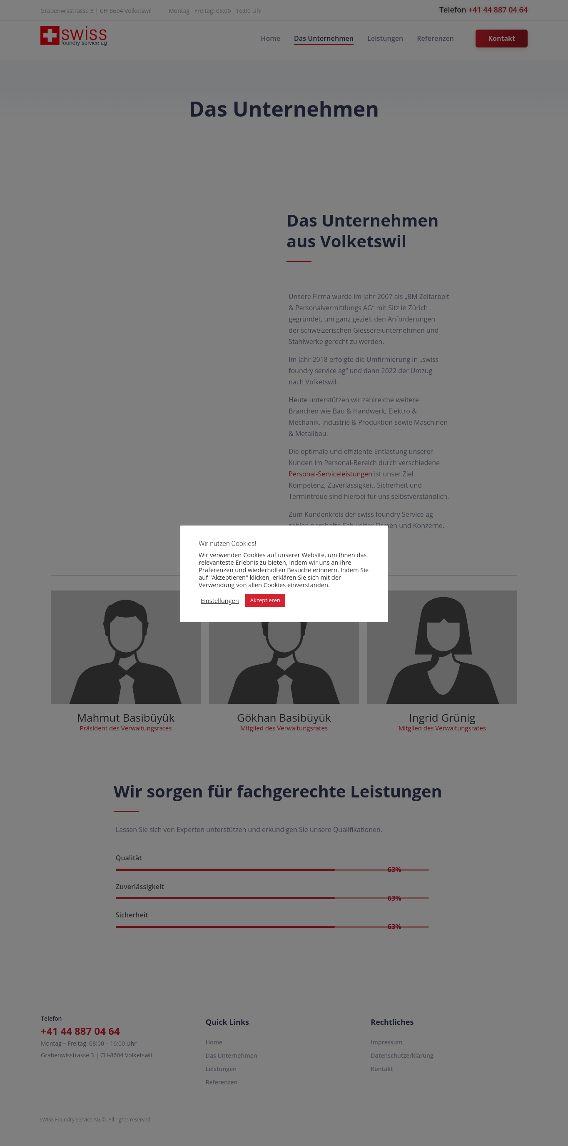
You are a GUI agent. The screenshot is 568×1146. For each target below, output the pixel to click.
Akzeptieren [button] (265, 600)
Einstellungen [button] (220, 600)
